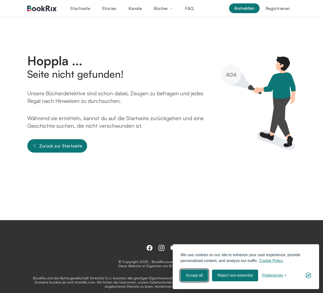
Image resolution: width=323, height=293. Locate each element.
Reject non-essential (235, 275)
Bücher (161, 8)
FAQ (189, 8)
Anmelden (244, 8)
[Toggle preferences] (274, 275)
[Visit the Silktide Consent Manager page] (308, 275)
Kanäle (135, 8)
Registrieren (277, 8)
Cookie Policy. (271, 261)
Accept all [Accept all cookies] (194, 275)
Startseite (80, 8)
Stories (109, 8)
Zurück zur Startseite (57, 146)
